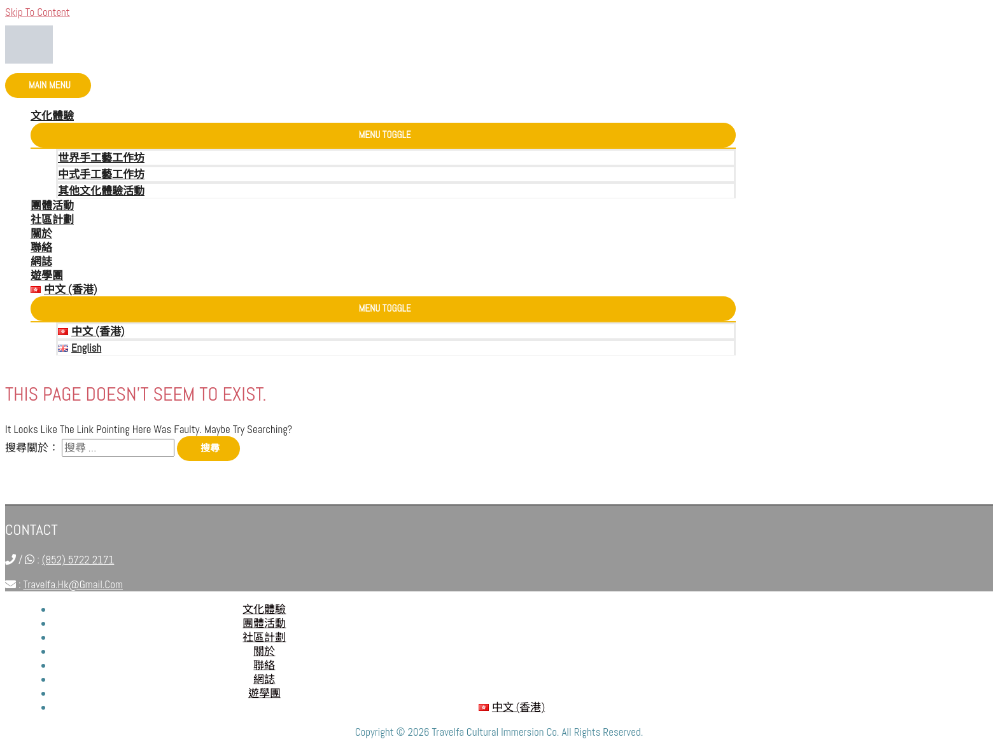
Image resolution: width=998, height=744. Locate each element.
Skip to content (37, 12)
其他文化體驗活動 (101, 191)
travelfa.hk (707, 656)
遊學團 (47, 275)
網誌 (41, 261)
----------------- (700, 670)
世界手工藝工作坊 (101, 158)
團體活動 (52, 205)
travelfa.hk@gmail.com (73, 584)
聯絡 (41, 247)
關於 (41, 233)
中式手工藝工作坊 (101, 174)
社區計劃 (52, 219)
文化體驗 (52, 116)
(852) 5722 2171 (78, 560)
